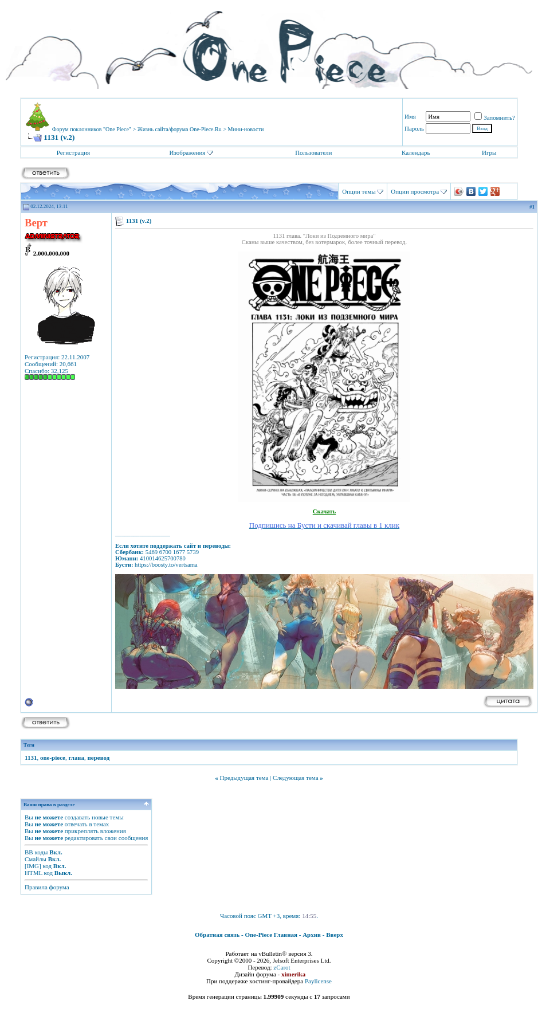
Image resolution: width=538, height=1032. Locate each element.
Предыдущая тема (243, 777)
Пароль (414, 128)
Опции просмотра (415, 191)
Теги (28, 745)
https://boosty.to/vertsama (166, 565)
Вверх (334, 934)
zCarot (281, 967)
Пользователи (313, 152)
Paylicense (318, 981)
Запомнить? (494, 117)
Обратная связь (217, 934)
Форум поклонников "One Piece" (91, 129)
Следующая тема (296, 777)
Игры (489, 152)
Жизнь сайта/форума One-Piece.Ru (180, 129)
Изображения (187, 152)
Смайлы (35, 859)
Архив (312, 934)
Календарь (416, 152)
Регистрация (73, 152)
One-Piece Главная (271, 934)
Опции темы (358, 191)
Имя (410, 116)
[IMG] (33, 865)
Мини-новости (246, 129)
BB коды (36, 852)
